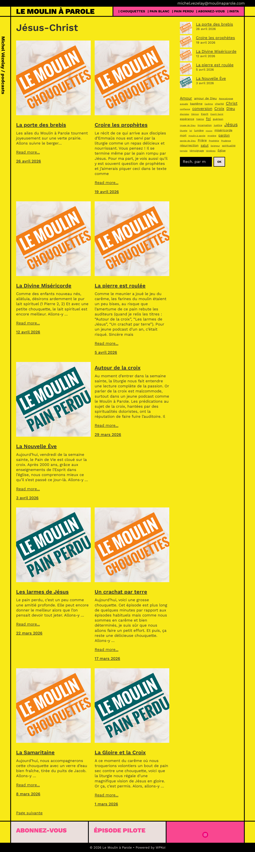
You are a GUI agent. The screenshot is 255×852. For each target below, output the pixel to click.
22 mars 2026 (29, 633)
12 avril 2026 (28, 332)
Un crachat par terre (121, 592)
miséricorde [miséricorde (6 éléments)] (223, 130)
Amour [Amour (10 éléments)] (186, 98)
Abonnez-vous (41, 830)
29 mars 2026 (108, 434)
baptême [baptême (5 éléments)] (196, 103)
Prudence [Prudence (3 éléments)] (226, 140)
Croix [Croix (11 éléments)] (219, 108)
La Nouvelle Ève (36, 446)
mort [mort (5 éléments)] (183, 135)
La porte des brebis (41, 125)
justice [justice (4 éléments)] (218, 125)
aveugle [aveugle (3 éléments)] (184, 104)
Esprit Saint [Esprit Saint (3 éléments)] (216, 114)
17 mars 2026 (107, 658)
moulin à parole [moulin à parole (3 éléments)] (196, 135)
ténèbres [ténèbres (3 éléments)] (210, 151)
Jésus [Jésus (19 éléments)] (231, 124)
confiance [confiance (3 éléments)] (185, 109)
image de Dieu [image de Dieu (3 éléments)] (187, 125)
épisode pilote (119, 830)
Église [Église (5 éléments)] (222, 150)
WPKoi (160, 847)
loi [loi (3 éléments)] (190, 130)
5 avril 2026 (106, 352)
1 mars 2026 (106, 804)
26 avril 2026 (28, 161)
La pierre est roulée (120, 286)
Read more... (28, 152)
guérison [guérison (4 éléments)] (218, 119)
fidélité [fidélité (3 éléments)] (200, 119)
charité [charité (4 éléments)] (219, 103)
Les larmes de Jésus (42, 592)
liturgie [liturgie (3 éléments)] (183, 130)
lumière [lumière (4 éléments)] (199, 130)
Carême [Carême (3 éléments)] (209, 104)
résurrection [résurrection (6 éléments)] (189, 145)
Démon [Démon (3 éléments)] (195, 114)
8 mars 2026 (28, 794)
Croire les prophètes (121, 125)
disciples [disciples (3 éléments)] (184, 114)
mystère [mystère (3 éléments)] (212, 135)
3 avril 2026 (27, 498)
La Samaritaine (35, 752)
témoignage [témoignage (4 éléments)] (197, 150)
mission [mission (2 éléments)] (209, 131)
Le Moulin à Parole (55, 11)
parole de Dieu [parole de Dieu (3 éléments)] (188, 140)
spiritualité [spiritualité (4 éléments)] (228, 145)
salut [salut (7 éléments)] (204, 145)
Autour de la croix (118, 368)
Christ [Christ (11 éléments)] (231, 103)
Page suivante (29, 813)
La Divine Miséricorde (43, 286)
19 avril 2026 (107, 191)
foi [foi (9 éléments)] (208, 119)
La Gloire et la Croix (120, 752)
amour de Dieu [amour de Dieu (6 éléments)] (205, 98)
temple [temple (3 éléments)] (184, 151)
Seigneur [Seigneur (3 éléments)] (215, 146)
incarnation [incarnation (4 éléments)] (205, 125)
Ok (219, 161)
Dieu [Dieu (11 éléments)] (230, 108)
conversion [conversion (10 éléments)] (202, 108)
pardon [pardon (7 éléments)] (224, 135)
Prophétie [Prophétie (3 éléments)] (214, 140)
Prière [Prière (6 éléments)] (202, 140)
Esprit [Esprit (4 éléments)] (204, 114)
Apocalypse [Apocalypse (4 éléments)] (226, 98)
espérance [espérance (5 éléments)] (187, 119)
